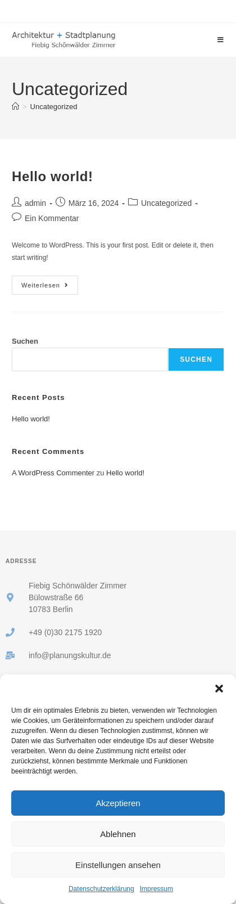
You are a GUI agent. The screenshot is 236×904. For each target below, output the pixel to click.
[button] (219, 688)
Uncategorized (54, 106)
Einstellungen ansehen (118, 865)
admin (35, 203)
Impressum (156, 889)
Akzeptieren (118, 803)
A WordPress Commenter (53, 473)
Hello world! (52, 176)
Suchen (25, 341)
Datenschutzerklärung (101, 889)
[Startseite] (15, 106)
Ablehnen (117, 834)
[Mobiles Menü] (220, 40)
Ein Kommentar (52, 218)
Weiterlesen (49, 282)
